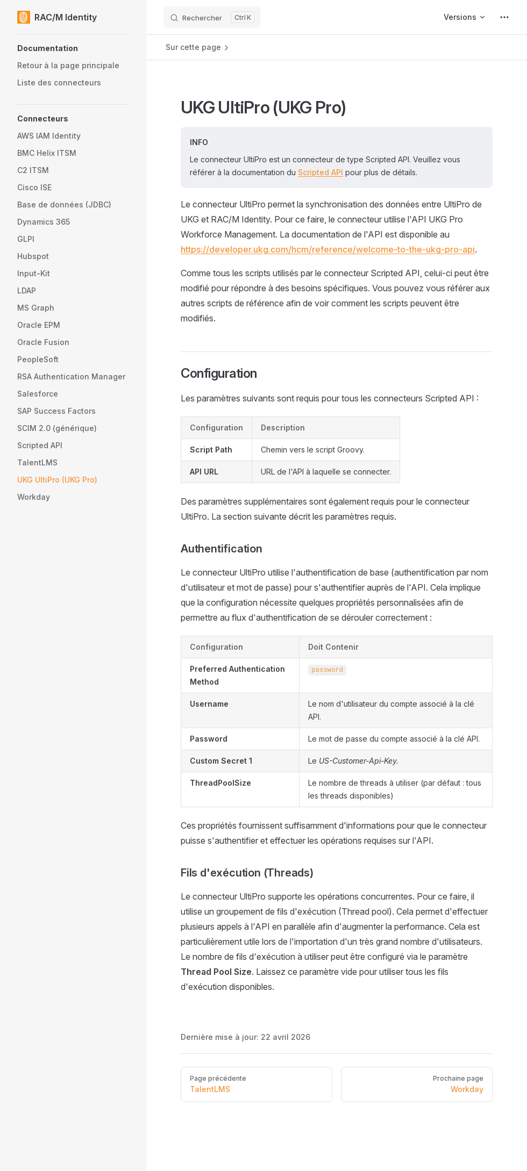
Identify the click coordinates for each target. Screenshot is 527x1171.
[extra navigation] (504, 17)
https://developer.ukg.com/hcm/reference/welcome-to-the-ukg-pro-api (328, 249)
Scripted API (320, 172)
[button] (73, 48)
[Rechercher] (212, 17)
